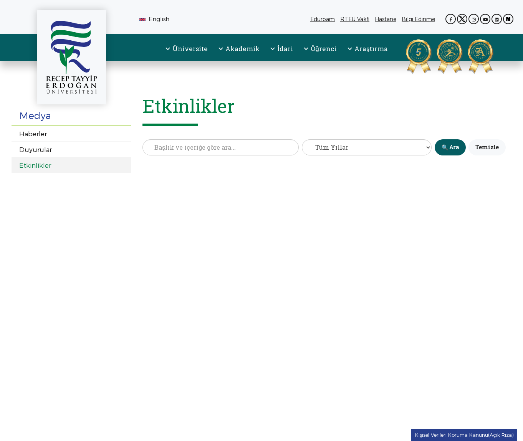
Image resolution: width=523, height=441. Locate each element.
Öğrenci (324, 48)
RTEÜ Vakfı (356, 19)
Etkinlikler (35, 165)
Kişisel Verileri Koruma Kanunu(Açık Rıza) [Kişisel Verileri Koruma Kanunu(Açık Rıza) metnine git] (464, 435)
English (154, 18)
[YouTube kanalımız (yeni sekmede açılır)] (485, 19)
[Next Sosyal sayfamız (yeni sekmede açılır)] (508, 19)
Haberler (33, 133)
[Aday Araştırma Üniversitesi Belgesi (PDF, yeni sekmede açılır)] (470, 55)
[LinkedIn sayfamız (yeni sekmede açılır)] (497, 19)
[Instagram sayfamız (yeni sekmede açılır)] (473, 19)
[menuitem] (187, 55)
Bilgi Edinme (420, 19)
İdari (285, 48)
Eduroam (322, 19)
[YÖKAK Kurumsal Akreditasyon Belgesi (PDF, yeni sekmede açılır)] (409, 55)
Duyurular (35, 149)
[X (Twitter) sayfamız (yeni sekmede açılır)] (462, 19)
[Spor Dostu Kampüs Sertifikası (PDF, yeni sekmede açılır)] (439, 55)
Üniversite (190, 48)
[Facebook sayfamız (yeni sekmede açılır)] (450, 19)
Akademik (242, 48)
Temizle (487, 147)
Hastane (387, 19)
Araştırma (371, 48)
